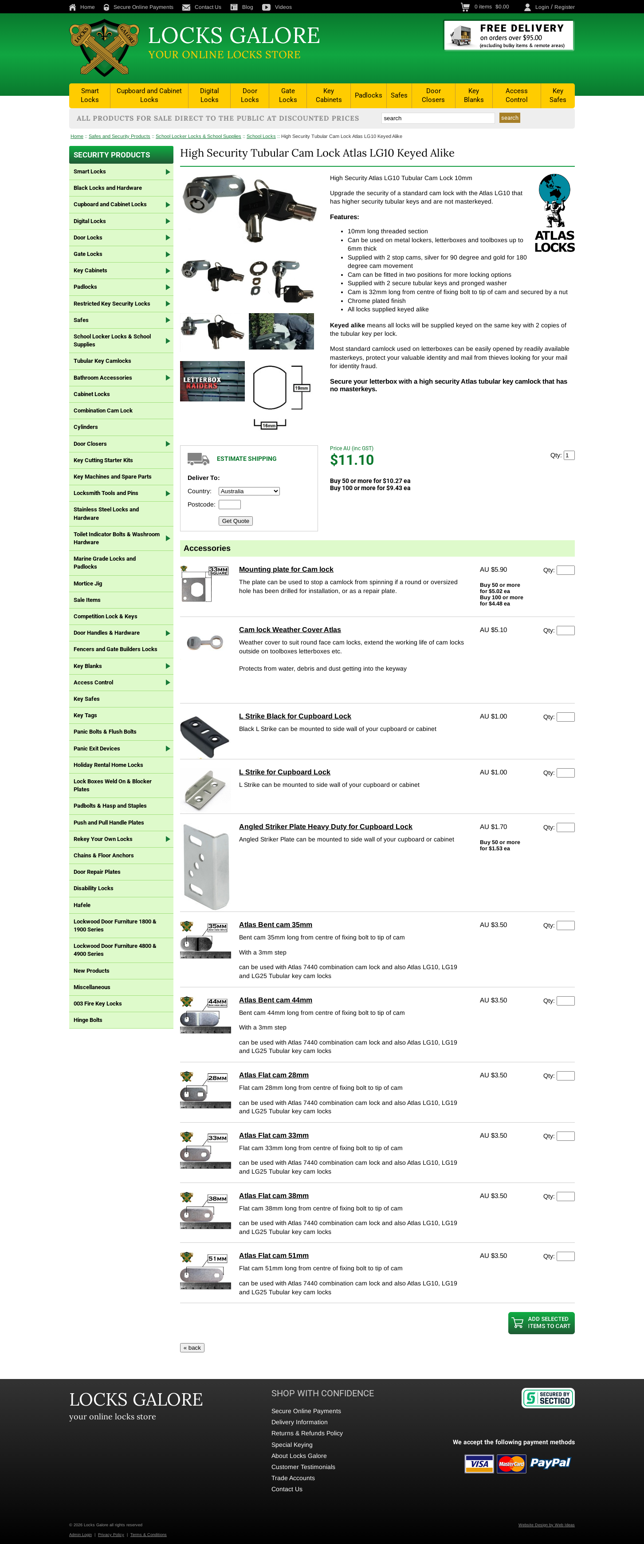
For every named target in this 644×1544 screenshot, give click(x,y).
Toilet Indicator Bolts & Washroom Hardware (117, 538)
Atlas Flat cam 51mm (274, 1255)
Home (82, 7)
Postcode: (202, 504)
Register (564, 7)
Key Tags (85, 715)
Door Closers (433, 95)
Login (542, 7)
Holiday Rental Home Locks (108, 765)
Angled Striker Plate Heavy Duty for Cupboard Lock (325, 826)
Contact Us (201, 7)
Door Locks (250, 95)
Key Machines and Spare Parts (113, 476)
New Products (92, 970)
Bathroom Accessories (103, 377)
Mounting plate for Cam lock (286, 569)
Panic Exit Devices (97, 748)
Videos (277, 7)
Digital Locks (209, 95)
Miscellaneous (92, 987)
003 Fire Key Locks (98, 1003)
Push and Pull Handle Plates (109, 822)
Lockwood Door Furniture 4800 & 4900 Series (115, 950)
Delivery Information (299, 1422)
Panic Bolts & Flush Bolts (105, 731)
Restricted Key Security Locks (112, 303)
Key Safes (558, 95)
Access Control (517, 95)
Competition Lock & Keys (105, 616)
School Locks (261, 136)
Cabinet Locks (92, 394)
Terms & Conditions (148, 1534)
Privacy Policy (111, 1534)
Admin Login (80, 1534)
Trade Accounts (293, 1477)
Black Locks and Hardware (108, 188)
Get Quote (236, 521)
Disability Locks (94, 888)
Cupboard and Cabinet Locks (149, 95)
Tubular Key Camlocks (102, 361)
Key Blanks (474, 95)
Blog (241, 7)
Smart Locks (90, 95)
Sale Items (87, 600)
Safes (399, 95)
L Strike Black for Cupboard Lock (295, 716)
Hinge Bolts (88, 1020)
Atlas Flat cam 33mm (274, 1135)
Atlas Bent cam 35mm (275, 924)
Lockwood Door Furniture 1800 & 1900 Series (115, 925)
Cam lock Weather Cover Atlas (290, 629)
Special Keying (292, 1444)
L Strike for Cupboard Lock (284, 772)
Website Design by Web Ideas (546, 1525)
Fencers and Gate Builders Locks (115, 649)
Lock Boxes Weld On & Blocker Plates (113, 785)
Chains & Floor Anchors (104, 855)
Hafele (82, 905)
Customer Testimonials (303, 1466)
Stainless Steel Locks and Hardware (106, 513)
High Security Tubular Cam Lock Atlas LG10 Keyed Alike (341, 136)
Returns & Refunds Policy (307, 1433)
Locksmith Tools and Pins (106, 493)
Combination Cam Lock (103, 410)
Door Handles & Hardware (107, 632)
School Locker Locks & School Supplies (198, 136)
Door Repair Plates (97, 871)
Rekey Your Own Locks (103, 839)
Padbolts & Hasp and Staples (110, 805)
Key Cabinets (329, 95)
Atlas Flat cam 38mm (274, 1195)
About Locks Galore (299, 1455)
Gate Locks (288, 95)
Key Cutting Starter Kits (103, 460)
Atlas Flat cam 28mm (274, 1075)
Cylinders (86, 427)
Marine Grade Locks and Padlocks (105, 562)
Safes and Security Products (119, 136)
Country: (200, 491)
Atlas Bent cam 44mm (275, 1000)
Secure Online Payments (138, 7)
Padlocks (368, 95)
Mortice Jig (88, 583)
